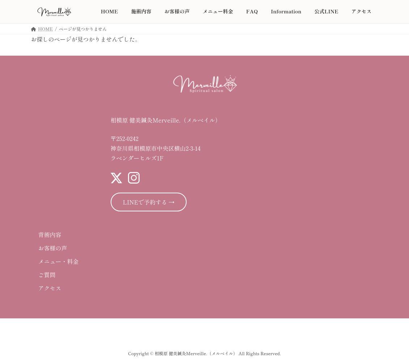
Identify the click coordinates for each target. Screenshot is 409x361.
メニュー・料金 (58, 261)
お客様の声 (52, 248)
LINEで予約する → (149, 202)
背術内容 (49, 234)
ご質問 (47, 274)
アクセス (49, 288)
